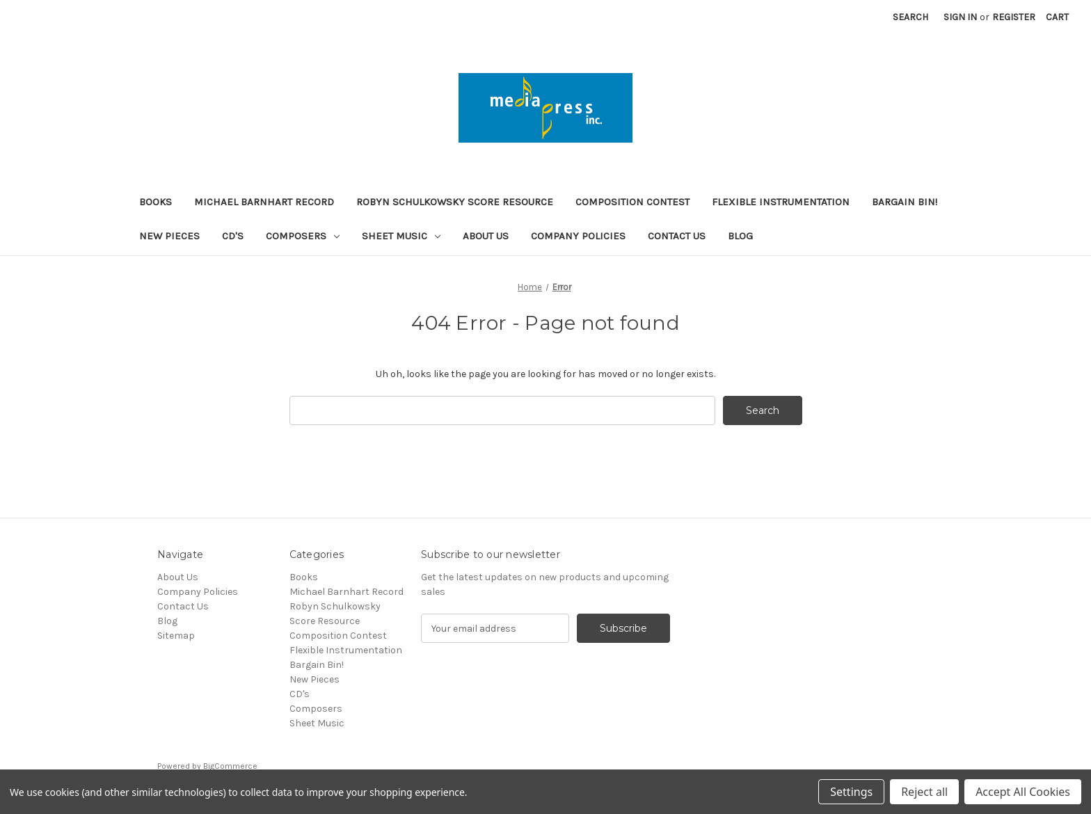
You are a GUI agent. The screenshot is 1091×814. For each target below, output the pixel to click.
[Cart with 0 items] (1057, 17)
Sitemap (176, 635)
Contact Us (677, 236)
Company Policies (578, 236)
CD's (233, 236)
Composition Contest (632, 201)
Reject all (924, 791)
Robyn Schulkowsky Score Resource (454, 201)
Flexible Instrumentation (781, 201)
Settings (851, 791)
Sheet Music (401, 236)
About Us (486, 236)
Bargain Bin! (904, 201)
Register (1013, 17)
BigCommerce (230, 766)
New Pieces (169, 236)
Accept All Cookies (1022, 791)
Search (910, 17)
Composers (303, 236)
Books (155, 201)
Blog (740, 236)
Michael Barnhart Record (264, 201)
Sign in (960, 17)
